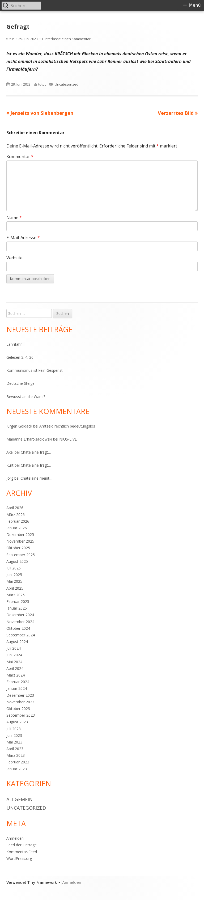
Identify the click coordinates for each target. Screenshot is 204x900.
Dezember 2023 (20, 695)
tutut (10, 38)
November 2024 (20, 621)
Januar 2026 (16, 527)
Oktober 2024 (18, 628)
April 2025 (14, 588)
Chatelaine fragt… (36, 452)
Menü (195, 5)
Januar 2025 (16, 608)
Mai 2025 (14, 581)
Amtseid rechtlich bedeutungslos (67, 426)
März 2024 (15, 675)
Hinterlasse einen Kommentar (66, 38)
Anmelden (15, 838)
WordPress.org (19, 858)
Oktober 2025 (18, 547)
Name (14, 218)
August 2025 (17, 561)
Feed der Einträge (21, 844)
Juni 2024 (14, 654)
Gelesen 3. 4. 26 (19, 357)
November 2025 (20, 541)
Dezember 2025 (20, 534)
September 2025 (20, 554)
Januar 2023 (16, 768)
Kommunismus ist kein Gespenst (34, 370)
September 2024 (20, 634)
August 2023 (17, 721)
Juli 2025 (13, 568)
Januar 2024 (16, 688)
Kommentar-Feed (21, 851)
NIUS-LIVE (68, 439)
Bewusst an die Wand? (25, 396)
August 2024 (17, 641)
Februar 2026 (17, 521)
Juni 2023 (14, 735)
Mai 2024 (14, 661)
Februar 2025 (17, 601)
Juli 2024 (13, 648)
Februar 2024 (17, 681)
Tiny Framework (42, 882)
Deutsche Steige (20, 383)
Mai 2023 (14, 742)
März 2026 (15, 514)
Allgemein (19, 799)
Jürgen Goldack (19, 426)
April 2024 (14, 668)
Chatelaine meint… (36, 478)
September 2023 (20, 715)
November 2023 (20, 701)
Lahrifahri (14, 344)
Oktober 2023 (18, 708)
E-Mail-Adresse (23, 237)
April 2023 (14, 748)
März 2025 (15, 594)
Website (14, 258)
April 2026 (14, 507)
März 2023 (15, 755)
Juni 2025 (14, 574)
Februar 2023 (17, 761)
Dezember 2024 (20, 614)
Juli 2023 (13, 728)
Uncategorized (66, 84)
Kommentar (19, 156)
